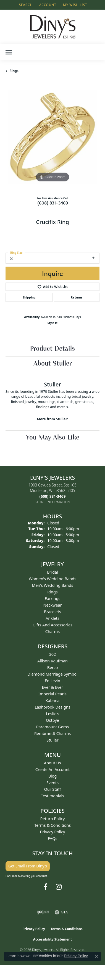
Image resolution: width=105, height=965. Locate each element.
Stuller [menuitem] (52, 740)
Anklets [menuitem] (52, 618)
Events (52, 782)
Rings (14, 70)
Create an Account (52, 769)
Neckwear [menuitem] (52, 605)
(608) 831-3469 (52, 203)
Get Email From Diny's (27, 866)
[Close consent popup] (96, 956)
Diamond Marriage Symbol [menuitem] (52, 674)
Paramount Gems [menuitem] (52, 726)
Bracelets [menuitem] (52, 611)
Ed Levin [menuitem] (52, 680)
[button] (25, 5)
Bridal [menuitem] (52, 572)
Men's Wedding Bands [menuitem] (52, 585)
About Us (52, 762)
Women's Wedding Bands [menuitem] (52, 578)
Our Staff (52, 789)
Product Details (52, 349)
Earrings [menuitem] (52, 598)
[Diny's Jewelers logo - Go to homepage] (52, 26)
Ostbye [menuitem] (52, 720)
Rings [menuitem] (52, 592)
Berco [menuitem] (52, 667)
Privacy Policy (52, 831)
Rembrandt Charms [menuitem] (52, 733)
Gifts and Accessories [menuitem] (52, 624)
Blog (52, 776)
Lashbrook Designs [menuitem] (52, 707)
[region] (52, 137)
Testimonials (52, 795)
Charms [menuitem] (52, 631)
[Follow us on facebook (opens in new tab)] (45, 887)
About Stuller (52, 364)
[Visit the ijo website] (43, 912)
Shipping (29, 297)
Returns (76, 297)
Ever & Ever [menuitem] (52, 687)
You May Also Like (52, 438)
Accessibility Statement (52, 939)
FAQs (52, 838)
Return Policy (52, 818)
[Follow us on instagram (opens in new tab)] (58, 887)
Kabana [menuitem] (53, 700)
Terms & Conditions (52, 825)
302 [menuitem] (52, 654)
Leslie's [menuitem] (52, 713)
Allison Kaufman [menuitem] (52, 660)
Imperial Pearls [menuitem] (52, 693)
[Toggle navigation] (9, 52)
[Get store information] (52, 502)
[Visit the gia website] (61, 912)
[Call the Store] (53, 496)
